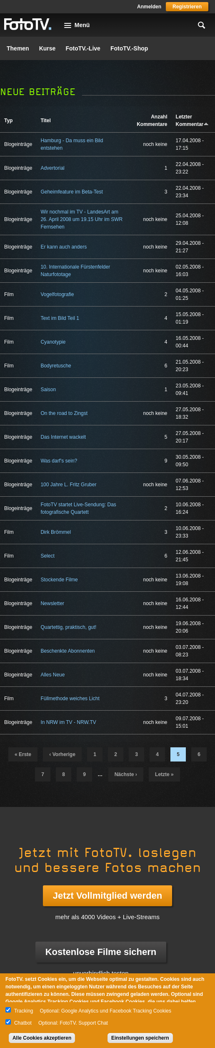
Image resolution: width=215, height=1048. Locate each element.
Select (47, 556)
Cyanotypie (52, 342)
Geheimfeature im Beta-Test (71, 192)
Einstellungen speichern (140, 1038)
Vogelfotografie (57, 294)
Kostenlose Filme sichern (101, 952)
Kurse (47, 48)
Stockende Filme (59, 580)
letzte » (164, 774)
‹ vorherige (62, 754)
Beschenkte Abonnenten (67, 651)
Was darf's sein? (58, 461)
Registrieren (187, 7)
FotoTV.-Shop (129, 48)
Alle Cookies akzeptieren (41, 1038)
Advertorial (52, 168)
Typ (8, 120)
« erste (23, 754)
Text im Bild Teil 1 (59, 318)
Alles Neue (52, 675)
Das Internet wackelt (63, 437)
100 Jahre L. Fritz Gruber (68, 485)
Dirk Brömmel (55, 532)
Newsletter (52, 603)
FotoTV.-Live (82, 48)
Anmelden (149, 7)
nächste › (126, 774)
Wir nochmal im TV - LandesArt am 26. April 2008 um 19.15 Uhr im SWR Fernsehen (81, 219)
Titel (45, 120)
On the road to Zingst (64, 413)
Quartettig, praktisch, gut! (68, 627)
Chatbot (23, 1023)
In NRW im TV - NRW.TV (68, 722)
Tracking (23, 1011)
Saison (48, 389)
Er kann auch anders (63, 247)
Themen (18, 48)
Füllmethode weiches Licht (69, 698)
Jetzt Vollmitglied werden (107, 895)
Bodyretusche (55, 366)
